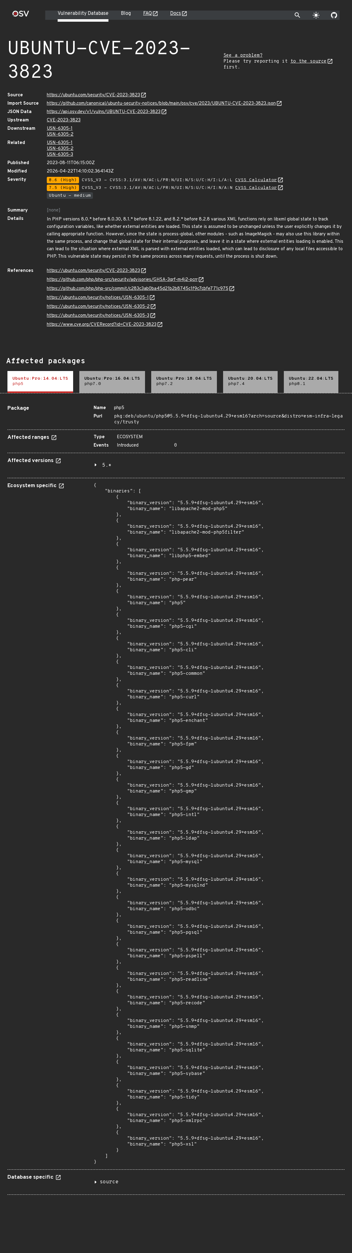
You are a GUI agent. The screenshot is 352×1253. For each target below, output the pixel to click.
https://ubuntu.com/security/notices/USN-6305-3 (98, 316)
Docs (175, 14)
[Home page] (20, 15)
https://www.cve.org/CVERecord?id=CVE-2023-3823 (101, 325)
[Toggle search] (297, 15)
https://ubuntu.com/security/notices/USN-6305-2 (98, 307)
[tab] (40, 382)
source (109, 1182)
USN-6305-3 (60, 155)
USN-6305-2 (60, 135)
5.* (107, 465)
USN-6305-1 (60, 129)
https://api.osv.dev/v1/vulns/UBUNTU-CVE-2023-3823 (104, 112)
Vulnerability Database (83, 14)
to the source (308, 61)
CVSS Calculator (256, 180)
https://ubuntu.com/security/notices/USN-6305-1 (98, 298)
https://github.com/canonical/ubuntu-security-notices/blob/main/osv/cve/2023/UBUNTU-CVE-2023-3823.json (161, 104)
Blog (126, 14)
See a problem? (242, 56)
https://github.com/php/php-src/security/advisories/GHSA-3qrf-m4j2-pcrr (122, 280)
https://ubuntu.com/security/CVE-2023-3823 (93, 95)
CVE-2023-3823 (64, 120)
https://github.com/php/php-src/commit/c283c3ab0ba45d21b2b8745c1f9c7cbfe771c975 (137, 289)
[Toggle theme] (316, 15)
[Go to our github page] (334, 15)
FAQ (147, 14)
